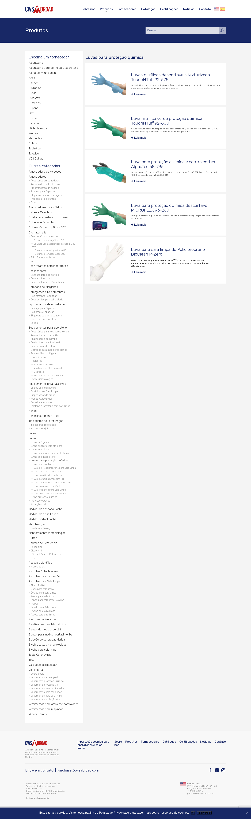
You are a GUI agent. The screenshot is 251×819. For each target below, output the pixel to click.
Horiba (33, 118)
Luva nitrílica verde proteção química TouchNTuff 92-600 (167, 121)
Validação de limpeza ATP (44, 676)
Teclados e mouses (42, 408)
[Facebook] (211, 783)
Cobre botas (37, 685)
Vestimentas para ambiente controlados (53, 716)
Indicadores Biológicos (43, 431)
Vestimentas (36, 681)
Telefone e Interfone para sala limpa (51, 412)
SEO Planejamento (47, 806)
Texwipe (34, 153)
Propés (35, 614)
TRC (33, 567)
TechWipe (35, 148)
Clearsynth (37, 559)
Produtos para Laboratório (45, 586)
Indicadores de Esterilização (46, 427)
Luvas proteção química (44, 505)
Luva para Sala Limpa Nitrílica (48, 487)
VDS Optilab (36, 158)
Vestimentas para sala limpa (47, 708)
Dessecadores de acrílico (45, 277)
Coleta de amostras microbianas (49, 219)
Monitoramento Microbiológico (47, 541)
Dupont (33, 108)
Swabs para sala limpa (43, 622)
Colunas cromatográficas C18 (50, 252)
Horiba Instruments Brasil (44, 422)
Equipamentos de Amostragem (48, 307)
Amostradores (37, 177)
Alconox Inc (36, 63)
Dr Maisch (35, 103)
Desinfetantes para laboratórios (48, 268)
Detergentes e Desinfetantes (47, 294)
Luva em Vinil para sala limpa (48, 479)
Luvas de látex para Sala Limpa (49, 497)
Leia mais (140, 94)
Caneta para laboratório (44, 350)
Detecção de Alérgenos (43, 289)
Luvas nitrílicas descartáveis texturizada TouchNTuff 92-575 (170, 77)
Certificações (169, 9)
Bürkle (32, 93)
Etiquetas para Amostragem (47, 196)
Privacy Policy (204, 813)
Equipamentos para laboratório (48, 331)
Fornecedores (126, 9)
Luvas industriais (40, 456)
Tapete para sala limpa (43, 625)
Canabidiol (36, 555)
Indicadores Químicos (43, 435)
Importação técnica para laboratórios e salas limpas (93, 758)
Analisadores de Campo (44, 343)
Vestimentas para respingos (47, 704)
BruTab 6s (35, 88)
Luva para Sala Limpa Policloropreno (52, 490)
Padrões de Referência (43, 552)
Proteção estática (41, 509)
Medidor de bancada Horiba (48, 380)
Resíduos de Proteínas (42, 630)
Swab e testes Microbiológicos (48, 656)
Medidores (36, 366)
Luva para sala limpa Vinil (46, 494)
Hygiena (34, 123)
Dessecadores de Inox (43, 280)
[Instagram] (223, 783)
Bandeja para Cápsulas (44, 192)
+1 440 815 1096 (195, 804)
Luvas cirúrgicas (40, 449)
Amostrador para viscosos (45, 172)
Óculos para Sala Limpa (44, 602)
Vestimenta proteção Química (47, 692)
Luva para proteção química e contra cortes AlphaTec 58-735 (173, 164)
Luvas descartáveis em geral (47, 453)
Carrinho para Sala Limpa (45, 397)
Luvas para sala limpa (43, 472)
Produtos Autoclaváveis (44, 581)
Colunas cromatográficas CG (48, 241)
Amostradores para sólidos (45, 208)
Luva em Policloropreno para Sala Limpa (54, 476)
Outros (33, 143)
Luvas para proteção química (49, 468)
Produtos (106, 9)
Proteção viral (38, 512)
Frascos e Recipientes (43, 200)
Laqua (32, 440)
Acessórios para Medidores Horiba (50, 335)
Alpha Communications (43, 73)
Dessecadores (38, 273)
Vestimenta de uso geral (44, 688)
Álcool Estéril (38, 595)
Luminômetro (38, 362)
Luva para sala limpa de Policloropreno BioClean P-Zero (168, 252)
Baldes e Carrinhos (40, 214)
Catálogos (148, 9)
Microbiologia (37, 533)
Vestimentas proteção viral (46, 711)
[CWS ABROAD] (39, 9)
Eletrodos (38, 377)
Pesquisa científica (40, 572)
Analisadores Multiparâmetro (47, 346)
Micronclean (36, 138)
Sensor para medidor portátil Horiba (50, 645)
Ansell (32, 78)
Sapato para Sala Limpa (44, 618)
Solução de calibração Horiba (47, 651)
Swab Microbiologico (42, 384)
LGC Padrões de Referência (46, 563)
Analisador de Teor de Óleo (46, 339)
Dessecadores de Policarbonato (49, 284)
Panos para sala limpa (43, 606)
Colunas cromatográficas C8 (50, 255)
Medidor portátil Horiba (42, 528)
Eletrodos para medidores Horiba (49, 354)
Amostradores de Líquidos (45, 184)
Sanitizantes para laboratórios (47, 635)
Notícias (189, 9)
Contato (205, 9)
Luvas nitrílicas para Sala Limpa (49, 501)
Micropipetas (38, 576)
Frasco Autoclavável (42, 404)
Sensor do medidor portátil (45, 640)
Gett (31, 113)
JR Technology (38, 128)
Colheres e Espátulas (42, 224)
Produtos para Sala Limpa (44, 591)
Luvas (32, 445)
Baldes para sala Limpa (44, 393)
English (216, 9)
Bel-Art (33, 83)
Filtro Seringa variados (43, 259)
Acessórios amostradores (45, 181)
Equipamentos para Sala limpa (47, 389)
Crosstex (34, 98)
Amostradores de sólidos (45, 188)
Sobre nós (88, 9)
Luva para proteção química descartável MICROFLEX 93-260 (169, 208)
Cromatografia (37, 234)
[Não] (246, 813)
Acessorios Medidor (44, 369)
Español (222, 9)
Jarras (34, 203)
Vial (33, 263)
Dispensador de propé (43, 401)
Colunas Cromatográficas (45, 238)
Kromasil (34, 133)
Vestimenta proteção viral (45, 696)
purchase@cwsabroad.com (78, 783)
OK (192, 813)
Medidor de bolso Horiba (43, 522)
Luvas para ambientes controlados (50, 460)
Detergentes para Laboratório (47, 302)
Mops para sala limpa (43, 599)
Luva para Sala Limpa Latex (47, 483)
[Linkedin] (217, 783)
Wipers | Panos (38, 727)
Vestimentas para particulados (48, 700)
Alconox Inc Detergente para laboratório (53, 68)
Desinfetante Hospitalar (44, 298)
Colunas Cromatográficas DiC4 (47, 229)
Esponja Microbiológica (43, 358)
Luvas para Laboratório (44, 464)
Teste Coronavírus (40, 666)
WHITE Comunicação (55, 804)
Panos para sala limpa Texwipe (48, 610)
